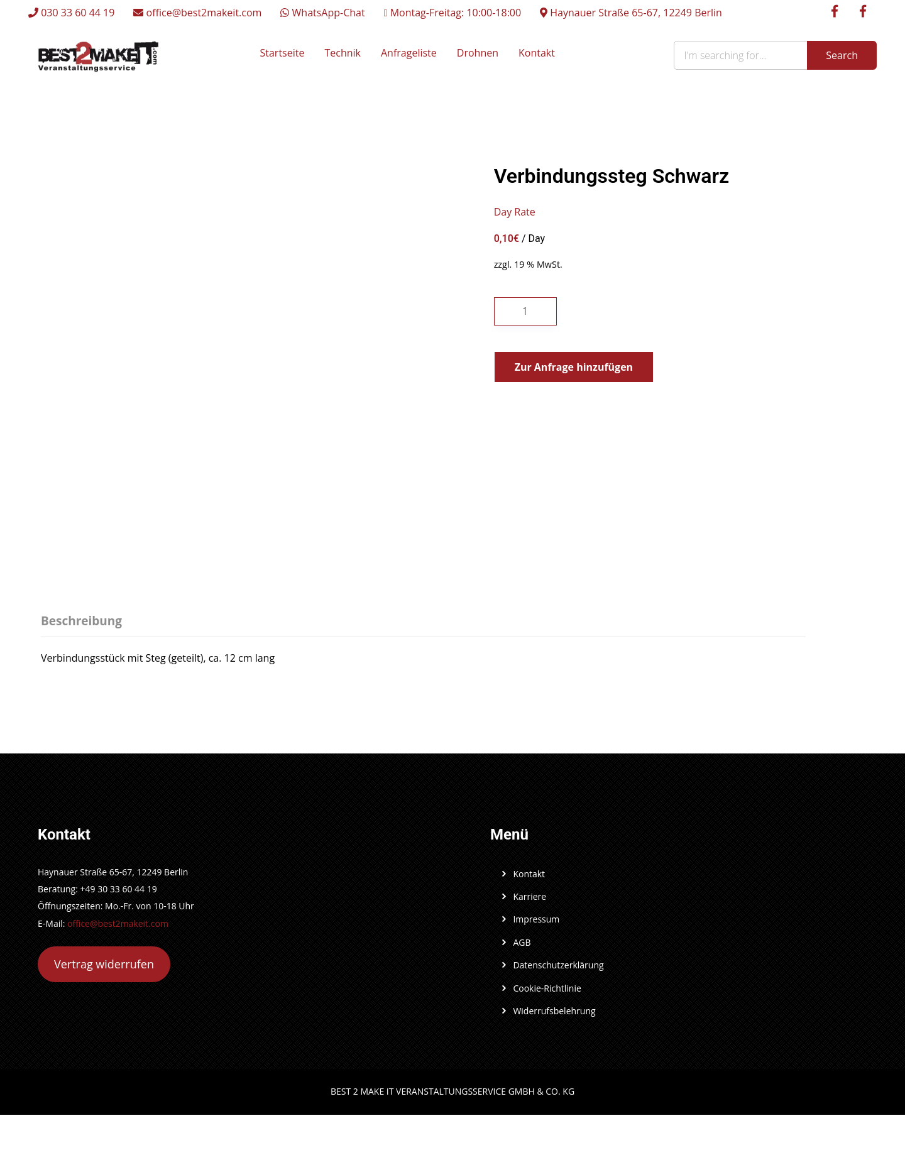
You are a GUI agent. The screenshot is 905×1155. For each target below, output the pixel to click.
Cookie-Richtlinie (547, 988)
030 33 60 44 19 (71, 12)
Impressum (536, 919)
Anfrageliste (409, 53)
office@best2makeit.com (197, 12)
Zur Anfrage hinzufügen (574, 367)
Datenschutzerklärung (558, 965)
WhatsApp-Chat (322, 12)
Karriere (529, 896)
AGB (521, 942)
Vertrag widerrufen (104, 964)
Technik (342, 53)
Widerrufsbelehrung (554, 1011)
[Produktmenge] (525, 311)
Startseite (282, 53)
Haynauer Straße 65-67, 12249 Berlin (631, 12)
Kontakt (536, 53)
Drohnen (477, 53)
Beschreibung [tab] (81, 621)
